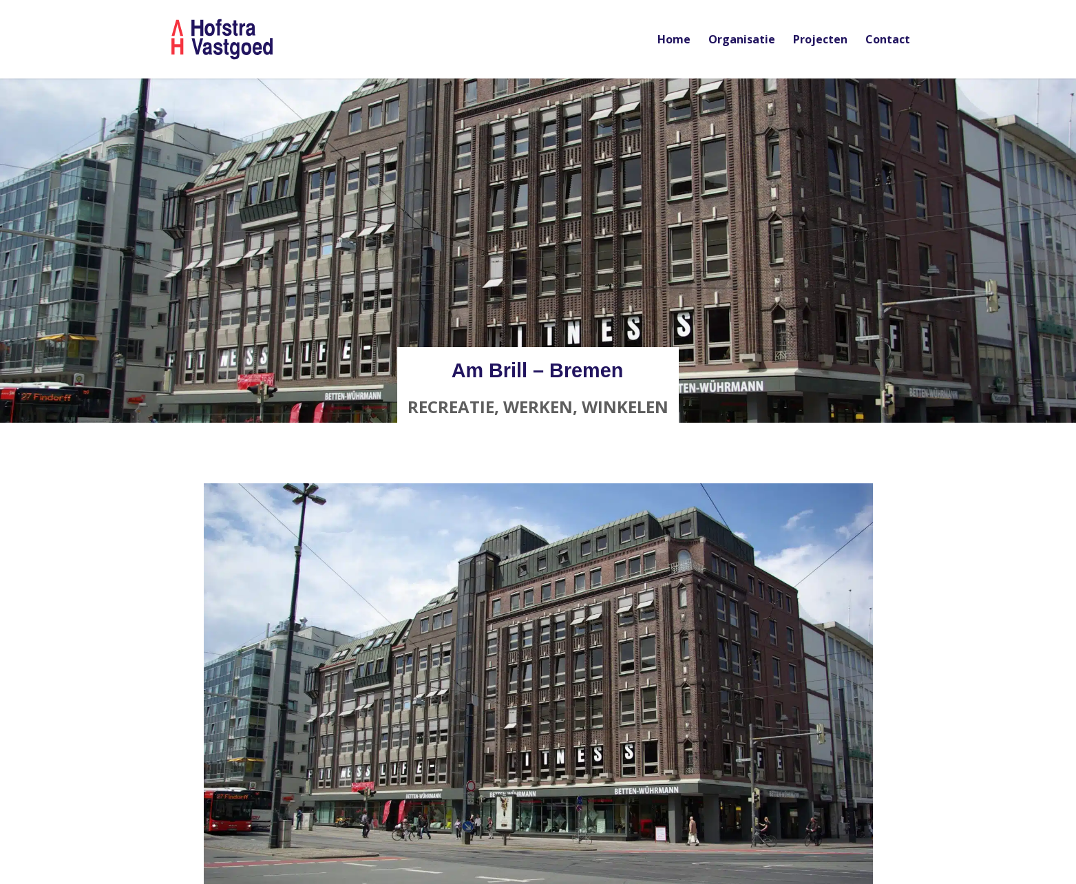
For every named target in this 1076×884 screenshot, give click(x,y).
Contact (887, 40)
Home (673, 40)
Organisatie (741, 40)
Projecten (820, 40)
